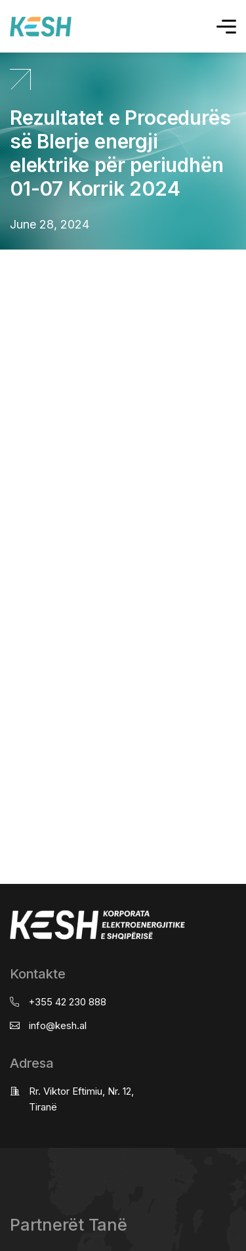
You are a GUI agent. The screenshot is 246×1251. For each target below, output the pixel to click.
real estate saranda (5, 261)
